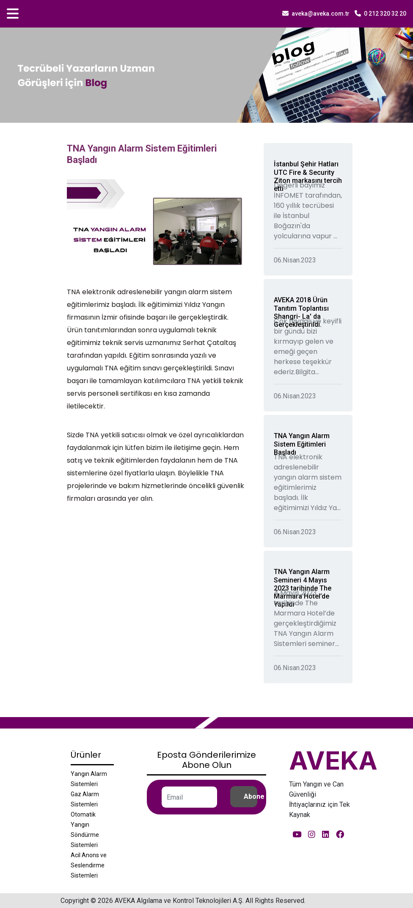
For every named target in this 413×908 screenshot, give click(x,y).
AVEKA (333, 760)
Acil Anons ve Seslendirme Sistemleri (89, 865)
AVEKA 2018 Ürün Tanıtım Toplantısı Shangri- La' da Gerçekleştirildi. (301, 312)
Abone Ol (250, 796)
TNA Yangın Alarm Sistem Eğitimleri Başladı (302, 444)
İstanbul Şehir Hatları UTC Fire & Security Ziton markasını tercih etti (308, 176)
